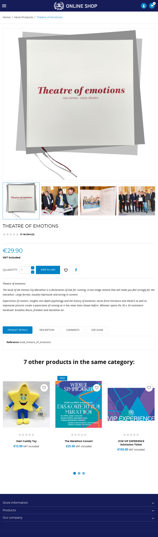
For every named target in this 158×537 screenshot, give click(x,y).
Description (47, 330)
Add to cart (48, 269)
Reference (12, 342)
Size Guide (97, 330)
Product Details (18, 330)
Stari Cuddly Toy (26, 441)
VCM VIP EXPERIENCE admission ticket (131, 442)
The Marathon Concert (79, 441)
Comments (72, 330)
